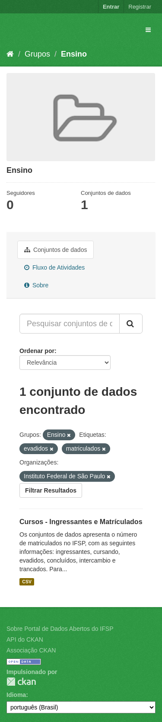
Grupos (37, 54)
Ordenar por (36, 350)
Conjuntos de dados (55, 249)
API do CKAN (24, 639)
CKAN (21, 681)
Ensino (74, 54)
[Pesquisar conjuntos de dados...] (69, 324)
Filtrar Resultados (50, 490)
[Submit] (131, 324)
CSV (27, 581)
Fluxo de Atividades (54, 267)
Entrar (111, 6)
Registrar (139, 6)
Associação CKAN (31, 650)
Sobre (36, 285)
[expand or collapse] (148, 29)
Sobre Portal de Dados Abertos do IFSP (59, 628)
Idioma (16, 694)
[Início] (10, 54)
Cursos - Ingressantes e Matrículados (81, 521)
